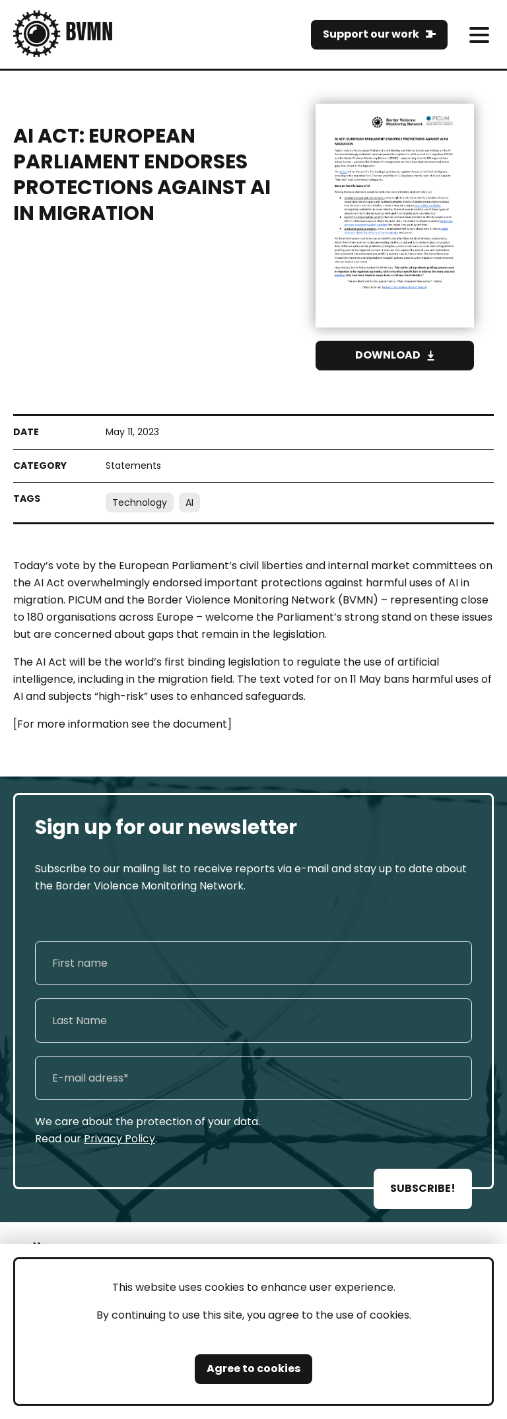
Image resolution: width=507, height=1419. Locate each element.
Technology (139, 502)
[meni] (479, 35)
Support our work (371, 34)
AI (189, 502)
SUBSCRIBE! (423, 1188)
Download (388, 355)
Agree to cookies (253, 1368)
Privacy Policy (119, 1138)
